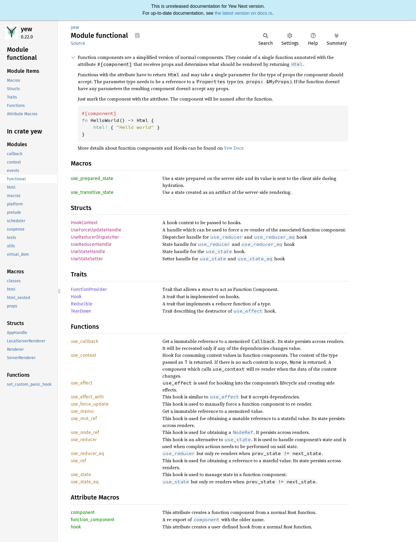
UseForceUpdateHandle (96, 230)
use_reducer (84, 439)
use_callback (84, 341)
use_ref (78, 460)
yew (26, 29)
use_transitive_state (92, 192)
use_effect (81, 383)
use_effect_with (87, 397)
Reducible (81, 304)
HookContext (84, 222)
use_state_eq (85, 482)
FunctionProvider (89, 289)
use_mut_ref (84, 418)
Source (78, 43)
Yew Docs (234, 148)
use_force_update (90, 404)
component (83, 512)
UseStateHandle (88, 251)
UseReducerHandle (91, 244)
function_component (92, 519)
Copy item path (137, 35)
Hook (76, 296)
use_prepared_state (92, 178)
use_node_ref (85, 432)
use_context (83, 355)
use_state (81, 474)
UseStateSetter (87, 258)
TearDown (81, 311)
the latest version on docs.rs (243, 13)
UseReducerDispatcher (95, 237)
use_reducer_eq (87, 453)
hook (76, 527)
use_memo (82, 411)
